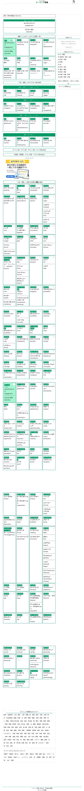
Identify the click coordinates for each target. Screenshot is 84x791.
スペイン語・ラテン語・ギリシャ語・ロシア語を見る (29, 150)
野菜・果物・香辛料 (10, 724)
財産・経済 (35, 715)
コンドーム (25, 757)
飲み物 (30, 721)
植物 (41, 736)
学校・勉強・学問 (40, 727)
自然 (41, 715)
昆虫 (48, 733)
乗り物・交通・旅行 (22, 743)
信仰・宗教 (8, 736)
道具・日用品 (7, 739)
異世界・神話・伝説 (38, 730)
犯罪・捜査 (21, 730)
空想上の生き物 (14, 721)
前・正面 (49, 757)
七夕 (8, 760)
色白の (22, 754)
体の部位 (46, 736)
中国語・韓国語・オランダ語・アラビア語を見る (29, 154)
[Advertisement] (42, 8)
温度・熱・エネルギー (38, 743)
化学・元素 (39, 733)
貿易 (12, 760)
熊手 (27, 754)
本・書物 (33, 724)
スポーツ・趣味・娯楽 (41, 739)
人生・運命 (17, 715)
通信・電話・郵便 (28, 739)
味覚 (44, 733)
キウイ (49, 754)
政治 (7, 730)
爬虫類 (39, 724)
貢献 (43, 757)
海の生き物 (45, 724)
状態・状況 (16, 736)
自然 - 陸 (30, 727)
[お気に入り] (14, 40)
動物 (33, 718)
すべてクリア (69, 47)
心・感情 (62, 54)
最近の (32, 754)
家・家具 (36, 721)
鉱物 (16, 727)
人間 (23, 715)
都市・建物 (27, 718)
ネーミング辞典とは (65, 86)
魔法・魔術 (13, 730)
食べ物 (25, 727)
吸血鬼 (11, 754)
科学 (11, 746)
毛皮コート (17, 757)
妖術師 (10, 757)
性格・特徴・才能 (9, 727)
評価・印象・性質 (18, 733)
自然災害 (10, 715)
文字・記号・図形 (33, 736)
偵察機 (39, 757)
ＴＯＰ (33, 788)
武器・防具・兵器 (29, 733)
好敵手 (6, 754)
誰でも (17, 754)
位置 (20, 727)
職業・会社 (23, 736)
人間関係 (28, 730)
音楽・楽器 (39, 718)
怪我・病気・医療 (45, 721)
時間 (28, 724)
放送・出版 (23, 721)
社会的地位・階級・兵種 (13, 718)
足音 (31, 757)
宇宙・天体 (16, 739)
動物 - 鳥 (28, 715)
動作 (5, 715)
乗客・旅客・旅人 (40, 754)
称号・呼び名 (21, 724)
